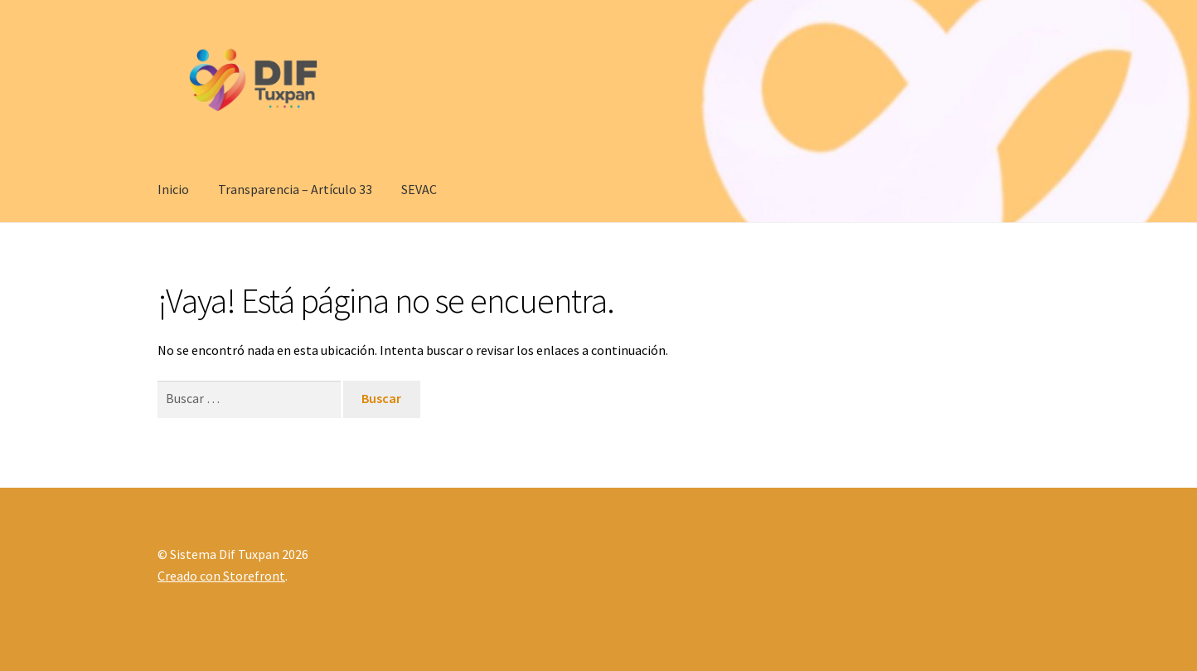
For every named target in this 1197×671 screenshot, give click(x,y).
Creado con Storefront (221, 575)
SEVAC (419, 189)
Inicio (173, 189)
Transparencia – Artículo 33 (295, 189)
